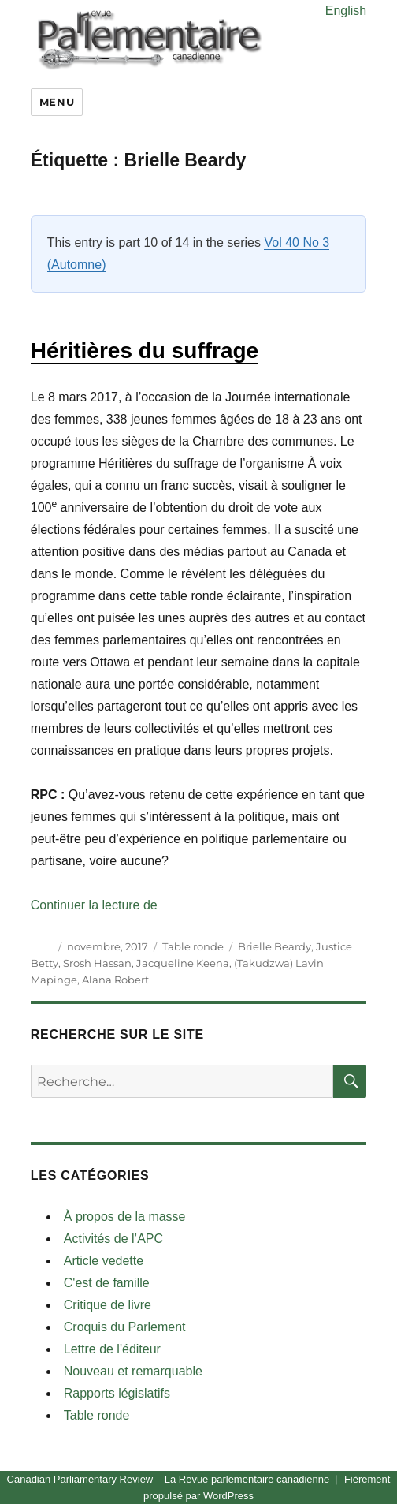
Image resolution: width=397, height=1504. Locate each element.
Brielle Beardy (274, 946)
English (345, 10)
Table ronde (193, 946)
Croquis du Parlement (125, 1327)
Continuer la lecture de (94, 905)
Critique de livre (107, 1305)
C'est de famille (107, 1282)
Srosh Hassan (97, 963)
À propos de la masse (125, 1216)
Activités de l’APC (113, 1238)
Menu (56, 101)
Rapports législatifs (117, 1393)
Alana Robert (115, 979)
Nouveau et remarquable (133, 1371)
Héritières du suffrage (144, 350)
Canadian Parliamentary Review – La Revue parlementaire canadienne (168, 1479)
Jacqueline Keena (182, 963)
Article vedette (103, 1260)
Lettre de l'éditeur (112, 1349)
